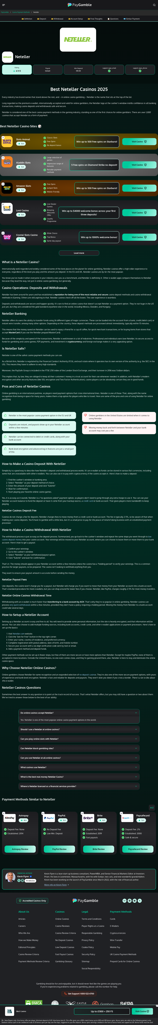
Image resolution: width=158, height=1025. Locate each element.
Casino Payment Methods (21, 12)
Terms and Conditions (91, 919)
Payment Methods (121, 911)
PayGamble (5, 12)
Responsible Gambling (92, 933)
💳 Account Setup (75, 19)
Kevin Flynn (24, 876)
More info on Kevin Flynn (56, 885)
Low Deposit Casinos (64, 947)
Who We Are (24, 933)
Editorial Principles (26, 947)
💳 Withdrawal (57, 19)
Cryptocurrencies (118, 933)
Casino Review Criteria (28, 954)
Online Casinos (62, 919)
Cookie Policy (88, 947)
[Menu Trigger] (4, 5)
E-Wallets (114, 926)
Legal (85, 911)
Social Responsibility (91, 968)
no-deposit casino (87, 674)
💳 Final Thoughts (95, 19)
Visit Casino (137, 141)
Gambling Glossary (63, 961)
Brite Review (99, 849)
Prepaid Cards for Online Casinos (125, 961)
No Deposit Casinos (64, 940)
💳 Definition (26, 19)
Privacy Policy (88, 940)
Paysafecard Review (138, 849)
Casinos (60, 911)
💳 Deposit (41, 19)
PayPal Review (59, 849)
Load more (79, 253)
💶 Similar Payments (131, 19)
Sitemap (85, 961)
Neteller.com (19, 633)
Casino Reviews (62, 926)
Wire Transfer (116, 940)
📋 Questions (112, 19)
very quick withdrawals (19, 605)
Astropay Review (20, 849)
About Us (23, 911)
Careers (22, 926)
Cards (112, 919)
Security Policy (88, 954)
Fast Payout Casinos (64, 954)
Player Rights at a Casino (93, 926)
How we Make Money (28, 940)
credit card (88, 501)
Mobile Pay (115, 947)
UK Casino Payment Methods (123, 954)
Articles (21, 919)
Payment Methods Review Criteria (34, 961)
